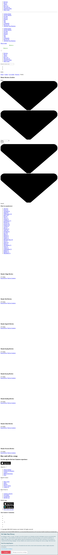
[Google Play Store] (9, 508)
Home (2, 74)
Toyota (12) (6, 223)
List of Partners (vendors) (6, 548)
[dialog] (29, 543)
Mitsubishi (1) (7, 253)
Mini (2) (6, 234)
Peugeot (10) (7, 225)
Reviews (6, 1)
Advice (5, 4)
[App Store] (6, 464)
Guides (6, 74)
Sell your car (7, 7)
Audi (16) (6, 230)
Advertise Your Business (10, 26)
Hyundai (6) (7, 231)
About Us (3, 467)
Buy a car (6, 6)
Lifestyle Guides (8, 8)
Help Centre (7, 10)
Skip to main (4, 43)
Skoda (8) (6, 212)
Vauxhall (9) (7, 211)
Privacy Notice (7, 485)
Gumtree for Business (9, 471)
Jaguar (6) (6, 242)
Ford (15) (6, 210)
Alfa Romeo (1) (7, 245)
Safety (5, 483)
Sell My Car (7, 497)
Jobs (5, 22)
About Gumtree (7, 469)
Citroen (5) (6, 226)
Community (6, 23)
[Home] (7, 46)
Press (5, 475)
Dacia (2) (6, 243)
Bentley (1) (6, 252)
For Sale (6, 16)
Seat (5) (5, 241)
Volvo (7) (6, 218)
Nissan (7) (6, 237)
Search (2, 203)
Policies (5, 484)
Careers (5, 472)
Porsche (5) (6, 229)
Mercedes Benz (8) (8, 239)
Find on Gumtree (11, 278)
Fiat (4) (5, 216)
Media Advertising (8, 473)
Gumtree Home (7, 14)
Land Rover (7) (7, 220)
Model (2, 142)
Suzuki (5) (6, 219)
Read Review (4, 278)
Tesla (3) (6, 246)
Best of (5, 3)
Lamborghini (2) (8, 249)
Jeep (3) (5, 227)
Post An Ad (6, 24)
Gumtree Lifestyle (8, 493)
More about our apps (9, 509)
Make (2, 80)
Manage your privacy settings (20, 552)
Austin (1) (6, 248)
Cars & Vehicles (7, 15)
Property (6, 19)
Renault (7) (6, 222)
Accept (6, 552)
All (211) (6, 208)
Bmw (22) (6, 215)
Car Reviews (7, 496)
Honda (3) (6, 250)
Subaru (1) (6, 238)
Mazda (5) (6, 235)
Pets (5, 20)
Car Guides (11, 74)
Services (6, 18)
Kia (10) (6, 233)
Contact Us (6, 487)
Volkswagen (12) (8, 214)
